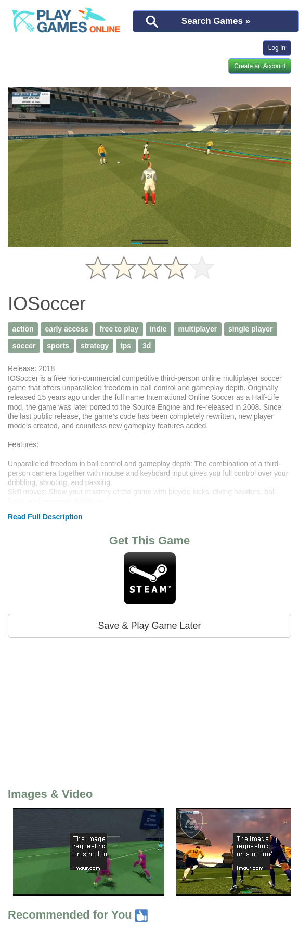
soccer (23, 345)
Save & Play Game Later (149, 625)
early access (66, 329)
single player (250, 329)
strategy (95, 345)
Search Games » (215, 21)
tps (125, 345)
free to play (119, 329)
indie (158, 329)
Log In (276, 48)
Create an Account (259, 66)
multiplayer (197, 329)
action (22, 329)
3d (146, 345)
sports (58, 345)
